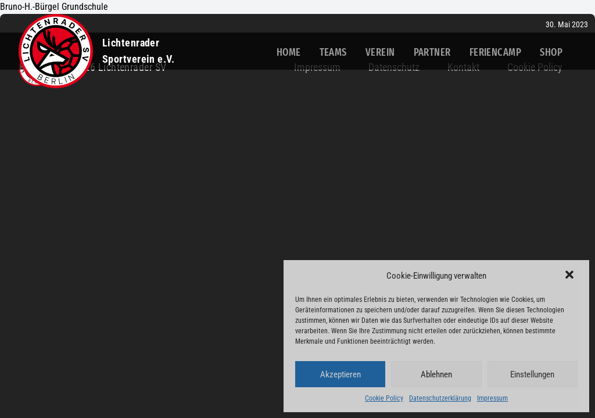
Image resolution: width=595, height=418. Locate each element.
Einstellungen (532, 374)
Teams (333, 52)
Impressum (492, 398)
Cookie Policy (384, 398)
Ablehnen (436, 374)
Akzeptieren (340, 374)
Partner (432, 52)
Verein (380, 52)
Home (289, 52)
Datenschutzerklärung (440, 398)
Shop (551, 52)
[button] (571, 276)
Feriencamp (495, 52)
